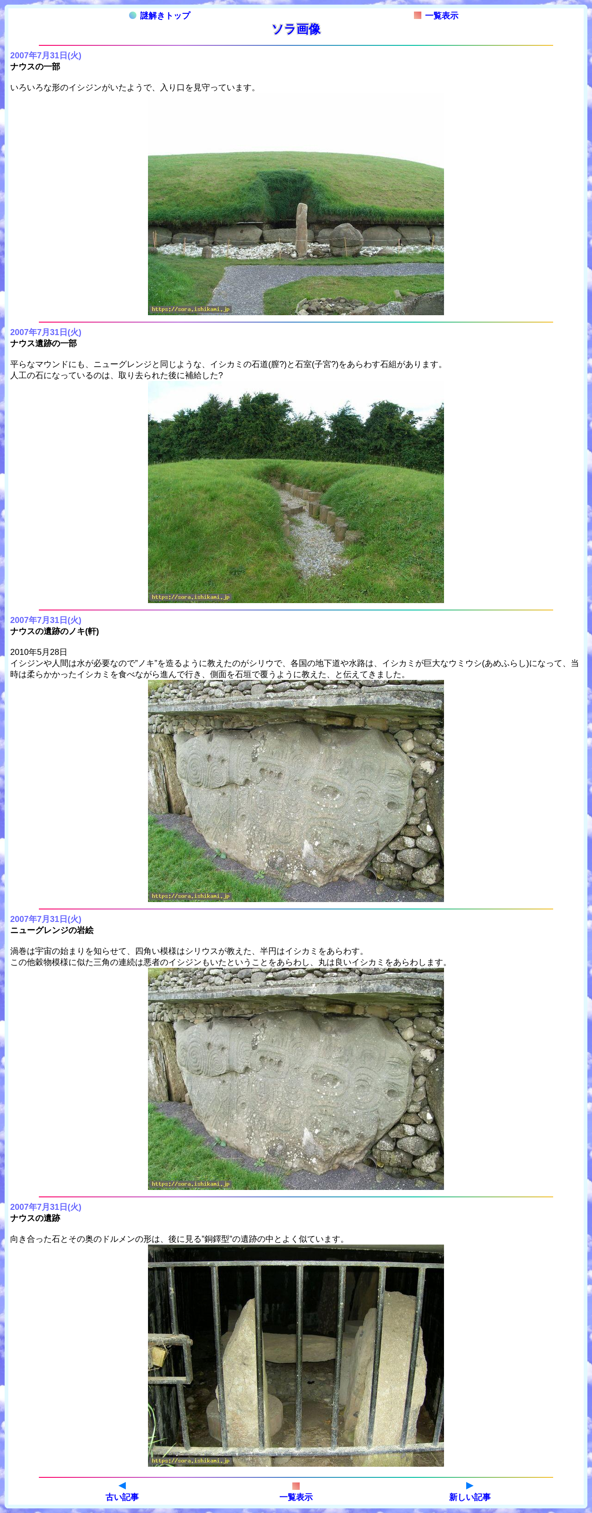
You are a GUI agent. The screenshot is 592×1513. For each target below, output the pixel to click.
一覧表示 (436, 15)
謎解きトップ (159, 15)
